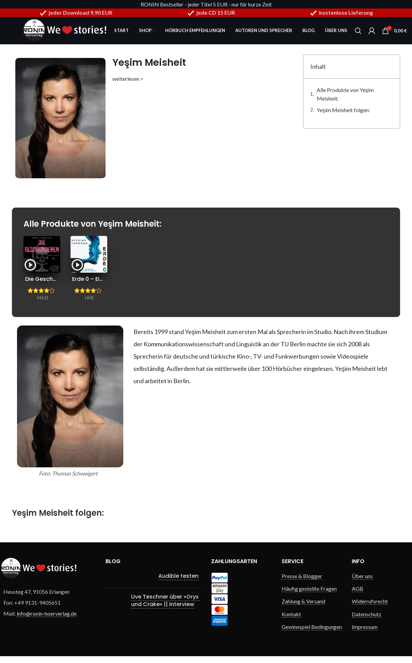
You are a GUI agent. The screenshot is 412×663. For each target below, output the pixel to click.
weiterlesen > (127, 78)
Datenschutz (366, 614)
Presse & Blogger (302, 576)
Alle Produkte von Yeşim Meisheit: (345, 94)
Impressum (365, 626)
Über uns (362, 576)
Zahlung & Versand (303, 601)
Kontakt (291, 614)
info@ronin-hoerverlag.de (47, 613)
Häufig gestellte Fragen (309, 588)
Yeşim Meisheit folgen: (343, 110)
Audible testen (178, 576)
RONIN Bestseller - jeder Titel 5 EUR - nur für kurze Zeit (206, 4)
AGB (357, 588)
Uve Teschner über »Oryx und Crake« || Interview (165, 600)
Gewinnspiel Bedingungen (312, 626)
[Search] (358, 30)
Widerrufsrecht (370, 601)
